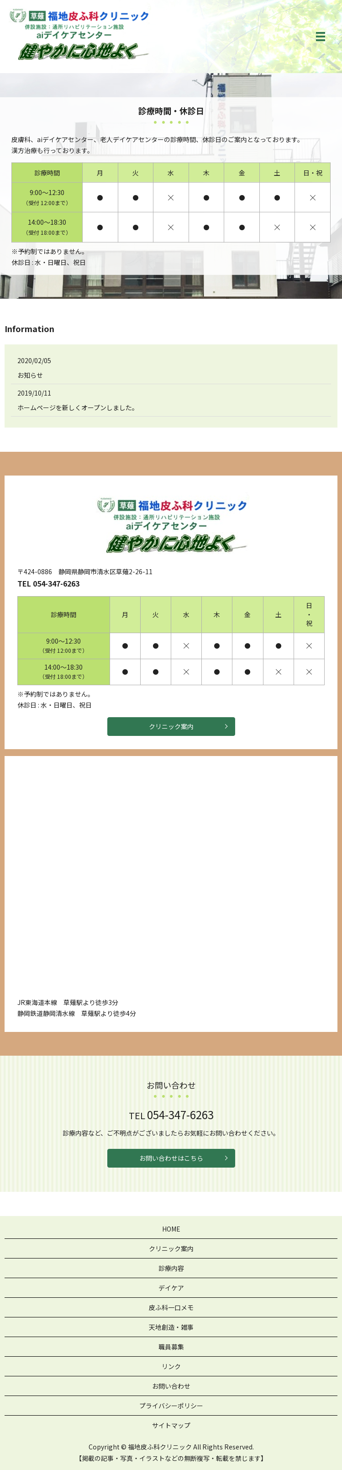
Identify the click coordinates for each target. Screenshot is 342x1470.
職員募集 (171, 1346)
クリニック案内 (171, 726)
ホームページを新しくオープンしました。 (77, 407)
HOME (171, 1228)
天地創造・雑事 (171, 1327)
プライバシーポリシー (171, 1405)
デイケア (171, 1287)
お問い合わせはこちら (171, 1158)
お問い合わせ (171, 1386)
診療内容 (171, 1268)
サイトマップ (171, 1425)
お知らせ (30, 375)
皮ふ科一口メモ (171, 1307)
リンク (171, 1366)
